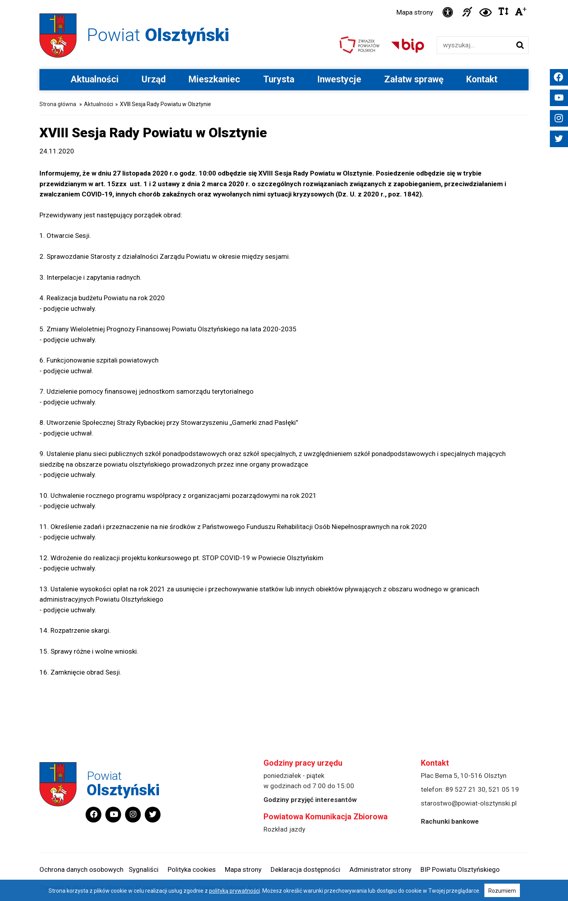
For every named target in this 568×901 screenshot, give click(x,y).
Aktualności (95, 79)
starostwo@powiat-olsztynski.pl (469, 803)
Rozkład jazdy (284, 829)
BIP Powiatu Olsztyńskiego (460, 869)
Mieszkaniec (214, 79)
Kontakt (481, 79)
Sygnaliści (144, 869)
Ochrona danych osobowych (81, 869)
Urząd (154, 79)
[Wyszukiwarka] (474, 45)
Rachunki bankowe (450, 821)
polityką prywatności (234, 891)
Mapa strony (414, 12)
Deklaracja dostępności (305, 869)
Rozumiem (502, 891)
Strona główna (57, 104)
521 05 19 (503, 789)
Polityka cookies (192, 869)
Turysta (278, 79)
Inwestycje (339, 79)
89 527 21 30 (465, 789)
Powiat (158, 34)
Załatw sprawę (413, 79)
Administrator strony (380, 869)
